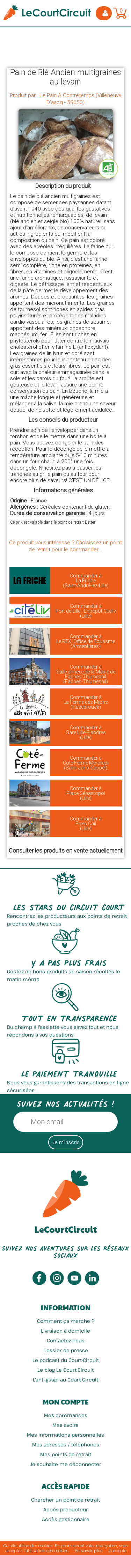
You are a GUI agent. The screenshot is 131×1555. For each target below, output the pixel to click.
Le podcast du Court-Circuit (65, 1360)
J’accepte (117, 1550)
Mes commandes (65, 1415)
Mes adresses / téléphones (65, 1444)
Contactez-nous (66, 1340)
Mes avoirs (65, 1425)
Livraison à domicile (65, 1330)
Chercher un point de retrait (65, 1499)
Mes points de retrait (65, 1454)
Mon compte (65, 1402)
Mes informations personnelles (65, 1434)
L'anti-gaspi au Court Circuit (65, 1379)
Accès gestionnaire (65, 1519)
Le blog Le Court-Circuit (65, 1369)
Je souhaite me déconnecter (65, 1464)
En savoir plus (89, 1550)
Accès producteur (65, 1509)
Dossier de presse (65, 1350)
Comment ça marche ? (65, 1321)
